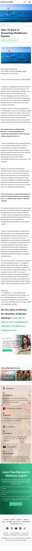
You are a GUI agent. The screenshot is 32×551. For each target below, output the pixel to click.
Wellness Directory (16, 523)
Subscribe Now (16, 504)
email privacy (15, 499)
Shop (9, 521)
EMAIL (4, 494)
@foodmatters (10, 388)
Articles (25, 519)
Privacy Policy (25, 533)
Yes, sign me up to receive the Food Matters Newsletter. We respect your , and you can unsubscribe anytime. (16, 500)
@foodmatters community (14, 408)
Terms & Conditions (15, 533)
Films (3, 521)
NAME (4, 488)
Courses (6, 519)
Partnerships (26, 521)
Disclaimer (5, 533)
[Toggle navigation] (29, 2)
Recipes (12, 519)
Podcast (19, 519)
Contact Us (16, 521)
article (3, 24)
